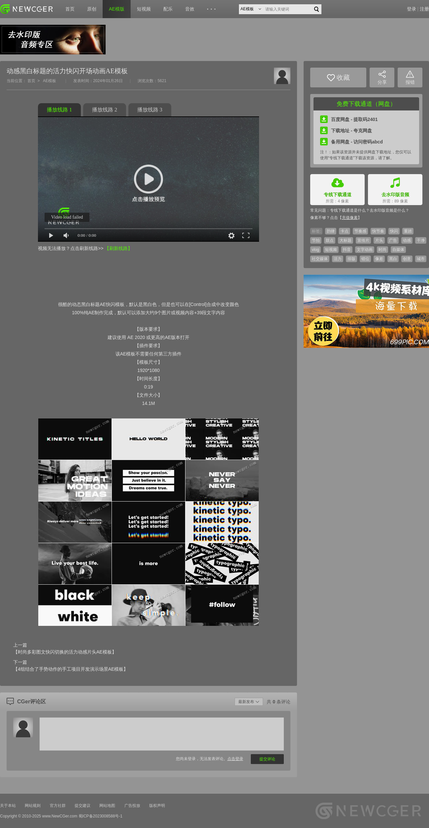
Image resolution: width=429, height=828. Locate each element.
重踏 (408, 231)
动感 (407, 240)
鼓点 (330, 240)
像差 (379, 259)
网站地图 (107, 805)
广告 (393, 240)
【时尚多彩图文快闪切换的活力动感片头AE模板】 (64, 652)
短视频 (144, 9)
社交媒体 (320, 259)
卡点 (344, 231)
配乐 (168, 9)
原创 (91, 9)
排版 (351, 259)
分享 (382, 78)
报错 (410, 78)
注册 (424, 9)
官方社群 (58, 805)
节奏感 (360, 231)
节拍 (316, 240)
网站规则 (33, 805)
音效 (189, 9)
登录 (411, 9)
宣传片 (363, 240)
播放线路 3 (149, 109)
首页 (70, 9)
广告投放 (132, 805)
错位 (365, 259)
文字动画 (365, 249)
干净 (421, 240)
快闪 (394, 231)
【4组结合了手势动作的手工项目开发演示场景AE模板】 (70, 669)
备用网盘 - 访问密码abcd (351, 141)
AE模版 (116, 9)
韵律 (331, 231)
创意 (407, 259)
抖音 (347, 249)
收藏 (338, 77)
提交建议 (82, 805)
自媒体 (398, 249)
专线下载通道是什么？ (350, 210)
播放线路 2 (104, 109)
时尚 (382, 249)
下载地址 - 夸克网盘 (346, 130)
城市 (421, 259)
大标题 (345, 240)
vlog (315, 249)
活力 (338, 259)
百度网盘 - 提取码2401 (349, 119)
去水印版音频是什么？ (389, 210)
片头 (379, 240)
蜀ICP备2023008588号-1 (100, 816)
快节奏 (378, 231)
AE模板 (49, 80)
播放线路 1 (59, 109)
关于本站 (8, 805)
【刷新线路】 (118, 248)
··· (212, 9)
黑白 (393, 259)
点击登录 (235, 758)
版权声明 (157, 805)
